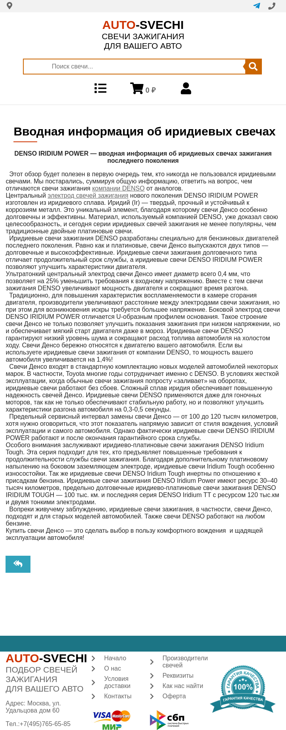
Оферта (174, 696)
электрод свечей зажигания (88, 195)
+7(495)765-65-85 (45, 723)
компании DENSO (118, 188)
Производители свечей (185, 662)
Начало (115, 658)
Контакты (117, 696)
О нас (112, 668)
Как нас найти (183, 685)
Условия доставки (117, 682)
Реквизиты (178, 675)
